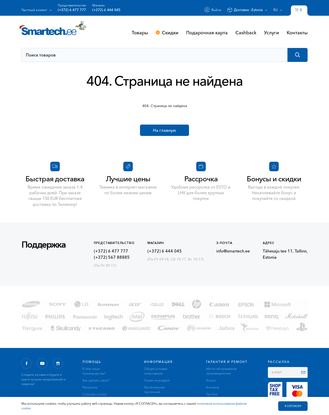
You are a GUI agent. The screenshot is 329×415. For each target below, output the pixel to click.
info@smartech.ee (233, 251)
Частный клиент (34, 10)
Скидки (170, 32)
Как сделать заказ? (96, 380)
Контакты (297, 32)
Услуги (271, 32)
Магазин (106, 7)
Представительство (72, 7)
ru (275, 10)
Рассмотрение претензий (154, 389)
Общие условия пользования (155, 371)
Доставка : (248, 10)
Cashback (245, 32)
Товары (140, 32)
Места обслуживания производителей (221, 371)
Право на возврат (157, 380)
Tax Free (212, 394)
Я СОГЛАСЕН (293, 406)
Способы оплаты (95, 394)
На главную (164, 130)
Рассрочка (90, 387)
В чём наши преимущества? (94, 371)
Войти (216, 10)
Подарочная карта (207, 32)
